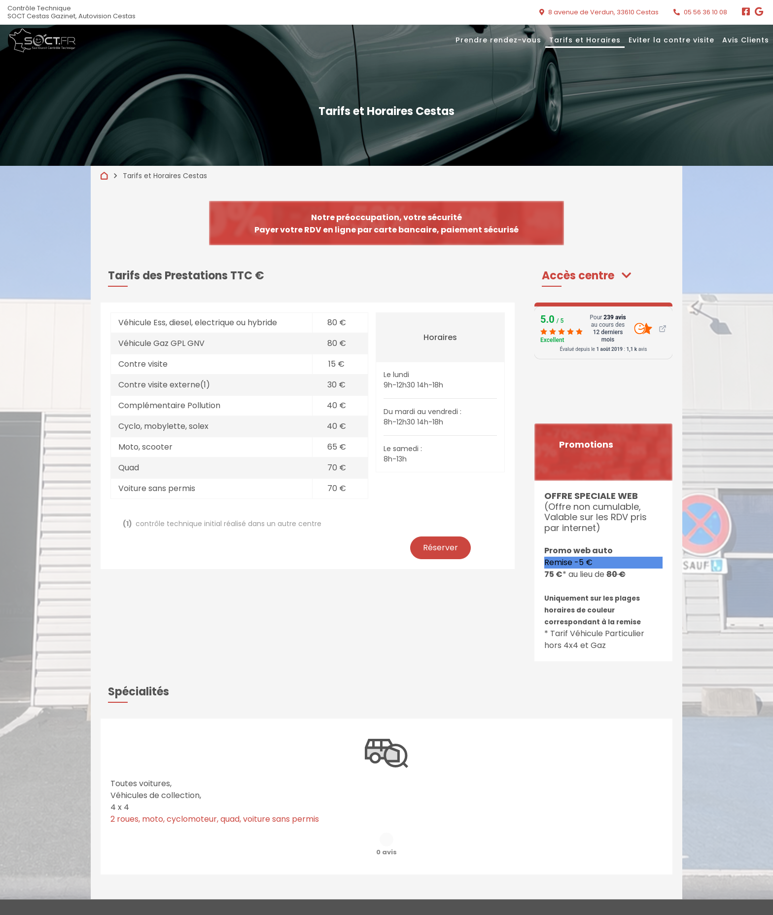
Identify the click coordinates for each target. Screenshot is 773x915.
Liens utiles (534, 879)
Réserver (440, 547)
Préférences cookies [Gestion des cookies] (671, 895)
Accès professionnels (550, 895)
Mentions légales (419, 895)
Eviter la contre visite (671, 40)
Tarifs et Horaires (585, 40)
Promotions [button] (586, 445)
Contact (654, 879)
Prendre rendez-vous (498, 40)
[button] (586, 275)
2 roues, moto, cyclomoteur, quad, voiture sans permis (214, 819)
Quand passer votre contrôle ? (439, 879)
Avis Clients (745, 40)
